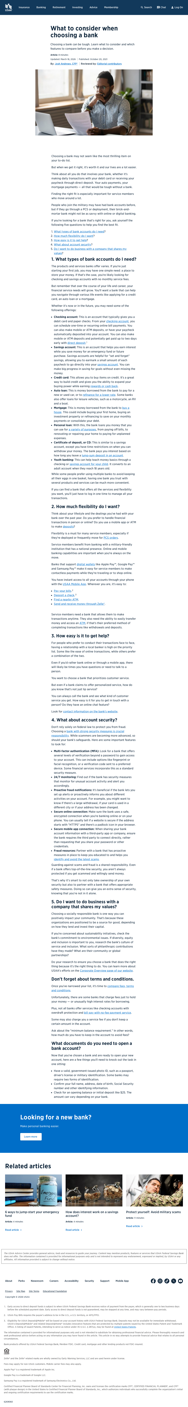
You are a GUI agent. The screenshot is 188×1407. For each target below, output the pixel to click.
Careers (54, 1280)
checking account (117, 321)
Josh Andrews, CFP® (66, 63)
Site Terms (34, 1291)
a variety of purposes (82, 429)
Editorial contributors (109, 63)
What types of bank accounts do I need (79, 231)
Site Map (20, 1291)
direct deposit (76, 342)
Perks (21, 1280)
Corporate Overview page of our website (106, 970)
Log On (177, 7)
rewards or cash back (104, 386)
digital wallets (86, 564)
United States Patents (125, 1327)
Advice (93, 7)
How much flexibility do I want (73, 235)
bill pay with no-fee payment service (107, 1012)
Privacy (9, 1291)
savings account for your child (89, 464)
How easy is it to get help (70, 240)
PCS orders (111, 537)
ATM (82, 623)
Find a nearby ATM (66, 599)
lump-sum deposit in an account (102, 455)
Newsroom (37, 1280)
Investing (77, 7)
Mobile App (122, 1280)
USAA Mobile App (74, 584)
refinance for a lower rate (99, 394)
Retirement (59, 7)
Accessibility (72, 1280)
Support (104, 1280)
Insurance (24, 7)
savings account (107, 364)
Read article (14, 1229)
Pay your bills (62, 590)
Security (89, 1280)
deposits (68, 526)
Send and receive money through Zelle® (79, 603)
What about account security (72, 244)
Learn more (33, 1136)
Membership (111, 7)
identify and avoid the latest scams (76, 859)
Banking (41, 7)
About (8, 1280)
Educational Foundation (55, 1291)
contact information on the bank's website (90, 711)
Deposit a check (64, 595)
